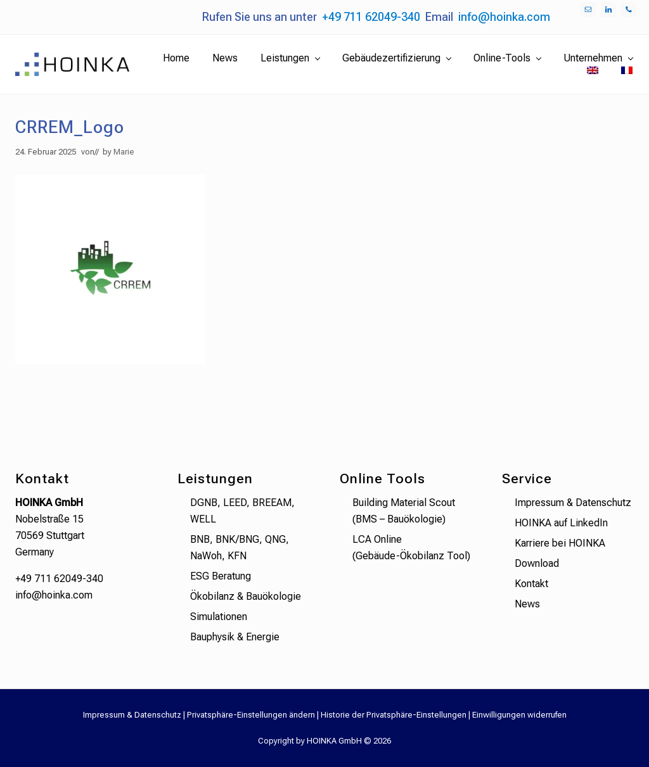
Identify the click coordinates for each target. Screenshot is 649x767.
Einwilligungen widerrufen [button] (519, 714)
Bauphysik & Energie (235, 637)
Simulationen (218, 617)
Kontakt (531, 584)
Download (537, 563)
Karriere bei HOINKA (560, 543)
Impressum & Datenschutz (573, 503)
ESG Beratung (220, 576)
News (527, 604)
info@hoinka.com (504, 16)
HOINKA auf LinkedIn (561, 523)
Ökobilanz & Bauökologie (245, 596)
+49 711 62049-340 (371, 16)
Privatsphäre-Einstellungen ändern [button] (251, 714)
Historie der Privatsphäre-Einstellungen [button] (393, 714)
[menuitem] (592, 71)
